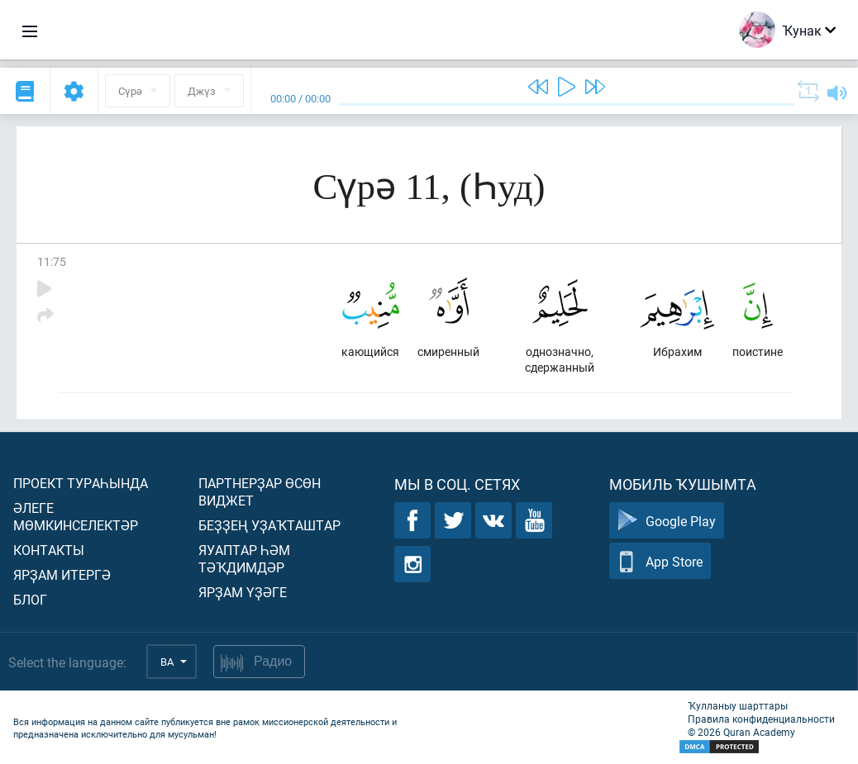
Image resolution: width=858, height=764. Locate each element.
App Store (660, 561)
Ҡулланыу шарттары (738, 705)
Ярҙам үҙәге (242, 591)
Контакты (48, 549)
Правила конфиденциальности (761, 718)
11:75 (51, 261)
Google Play (666, 521)
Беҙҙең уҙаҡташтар (269, 525)
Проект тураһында (80, 482)
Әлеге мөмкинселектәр (75, 516)
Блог (30, 599)
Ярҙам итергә (62, 574)
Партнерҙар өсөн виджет (259, 491)
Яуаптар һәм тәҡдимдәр (244, 558)
